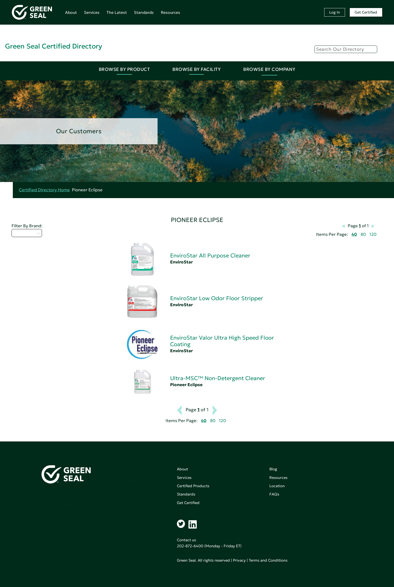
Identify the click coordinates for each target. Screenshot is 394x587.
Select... (26, 233)
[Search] (345, 49)
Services (92, 12)
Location (277, 485)
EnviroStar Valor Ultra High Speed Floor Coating (222, 341)
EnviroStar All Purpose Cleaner (210, 255)
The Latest (117, 12)
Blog (273, 469)
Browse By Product (124, 69)
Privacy (239, 560)
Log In (334, 12)
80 (363, 234)
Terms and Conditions (268, 560)
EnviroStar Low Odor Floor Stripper (216, 298)
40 (354, 234)
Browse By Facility (196, 69)
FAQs (274, 494)
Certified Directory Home (44, 190)
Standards (144, 12)
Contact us (186, 539)
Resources (170, 12)
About (71, 12)
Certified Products (193, 485)
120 (372, 234)
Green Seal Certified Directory (53, 46)
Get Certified (366, 12)
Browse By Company (269, 69)
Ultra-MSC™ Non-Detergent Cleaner (217, 378)
